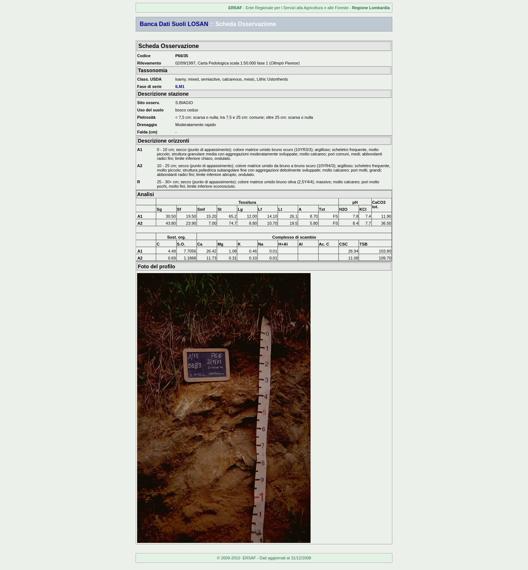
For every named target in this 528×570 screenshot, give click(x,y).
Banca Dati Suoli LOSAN (174, 24)
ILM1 (179, 86)
